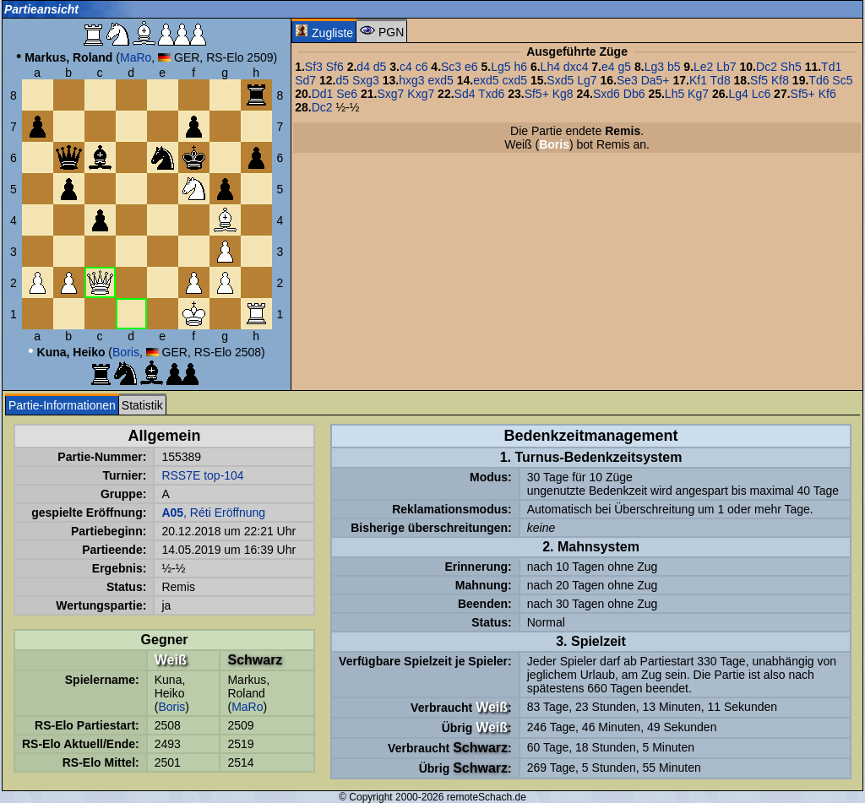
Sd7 (305, 80)
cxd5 (514, 80)
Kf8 (780, 80)
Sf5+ (537, 93)
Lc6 (761, 93)
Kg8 (563, 93)
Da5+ (655, 80)
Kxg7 (420, 93)
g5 (624, 66)
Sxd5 (560, 80)
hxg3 (411, 80)
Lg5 (500, 66)
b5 (674, 66)
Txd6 (491, 93)
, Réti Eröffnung (213, 512)
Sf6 (335, 66)
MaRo (135, 57)
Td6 (818, 80)
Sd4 (465, 93)
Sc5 (842, 80)
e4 (608, 66)
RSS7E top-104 (202, 475)
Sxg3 (365, 80)
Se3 (627, 80)
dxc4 (576, 66)
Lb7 (726, 66)
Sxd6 (606, 93)
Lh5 (674, 93)
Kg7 (698, 93)
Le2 (703, 66)
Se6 (346, 93)
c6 (422, 66)
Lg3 (654, 66)
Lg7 (586, 80)
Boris (125, 352)
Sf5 (759, 80)
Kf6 (827, 93)
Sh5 (791, 66)
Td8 (720, 80)
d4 (363, 66)
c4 (406, 66)
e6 (471, 66)
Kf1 (698, 80)
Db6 (634, 93)
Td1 (831, 66)
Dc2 (766, 66)
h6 (520, 66)
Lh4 (550, 66)
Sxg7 (390, 93)
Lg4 (738, 93)
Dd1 (323, 93)
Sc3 (451, 66)
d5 (380, 66)
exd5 (440, 80)
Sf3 (314, 66)
